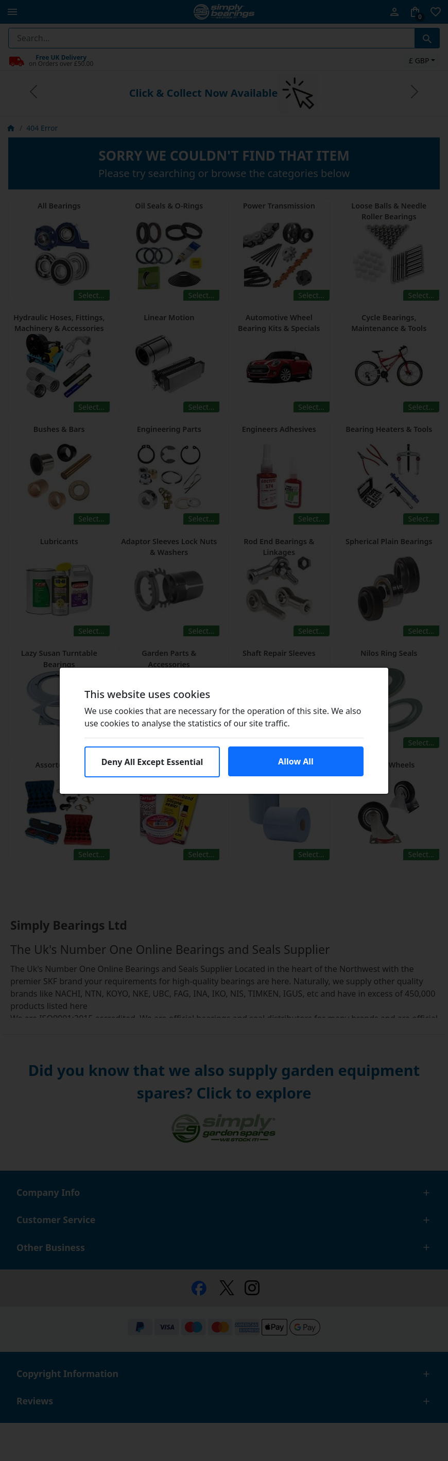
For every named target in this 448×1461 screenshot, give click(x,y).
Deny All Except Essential (152, 762)
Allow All (296, 761)
